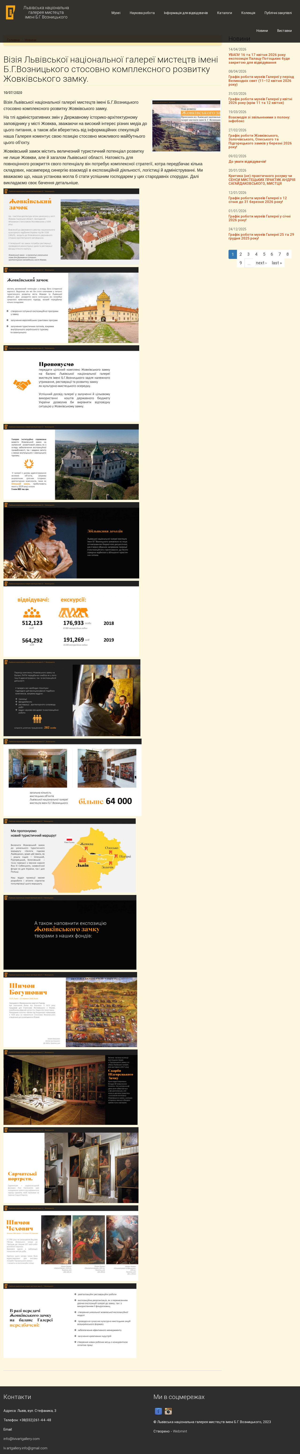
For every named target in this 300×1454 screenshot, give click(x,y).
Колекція (248, 13)
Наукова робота (142, 13)
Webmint (180, 1431)
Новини (262, 31)
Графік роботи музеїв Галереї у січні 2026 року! (260, 218)
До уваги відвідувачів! (247, 161)
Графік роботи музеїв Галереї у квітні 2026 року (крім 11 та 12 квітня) (260, 101)
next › (261, 262)
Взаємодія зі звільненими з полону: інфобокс (259, 119)
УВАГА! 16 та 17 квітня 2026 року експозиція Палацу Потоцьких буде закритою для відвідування (259, 58)
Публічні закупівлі (278, 13)
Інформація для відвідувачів (186, 13)
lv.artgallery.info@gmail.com (25, 1448)
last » (277, 262)
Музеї (116, 13)
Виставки (284, 31)
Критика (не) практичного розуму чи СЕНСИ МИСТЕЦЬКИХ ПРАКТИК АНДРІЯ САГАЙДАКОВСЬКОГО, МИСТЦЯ (262, 179)
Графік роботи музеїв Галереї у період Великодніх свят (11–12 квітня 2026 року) (261, 80)
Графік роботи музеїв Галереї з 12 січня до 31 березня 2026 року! (258, 200)
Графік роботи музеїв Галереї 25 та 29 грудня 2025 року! (261, 236)
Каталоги (224, 13)
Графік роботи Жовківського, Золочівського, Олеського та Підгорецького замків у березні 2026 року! (260, 141)
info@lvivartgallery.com (22, 1438)
